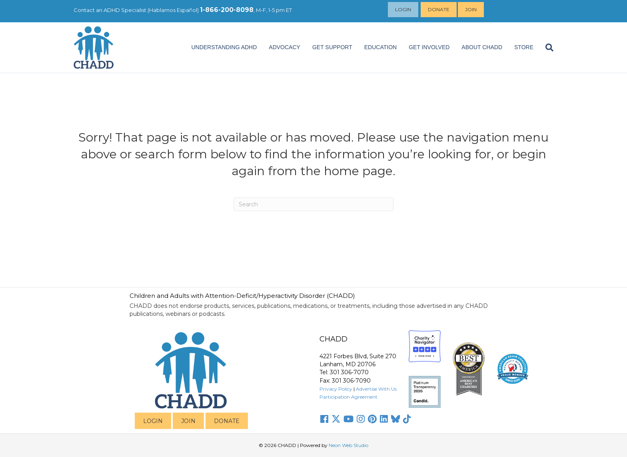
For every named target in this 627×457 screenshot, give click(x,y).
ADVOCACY (284, 47)
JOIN (188, 421)
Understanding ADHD (224, 47)
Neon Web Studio (348, 445)
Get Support (332, 47)
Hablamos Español (173, 10)
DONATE (227, 421)
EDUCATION (380, 47)
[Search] (546, 47)
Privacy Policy (335, 389)
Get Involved (429, 47)
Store (523, 47)
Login (404, 9)
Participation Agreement (348, 397)
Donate (439, 9)
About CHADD (481, 47)
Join (471, 9)
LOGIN (153, 421)
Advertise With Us (376, 389)
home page (358, 171)
